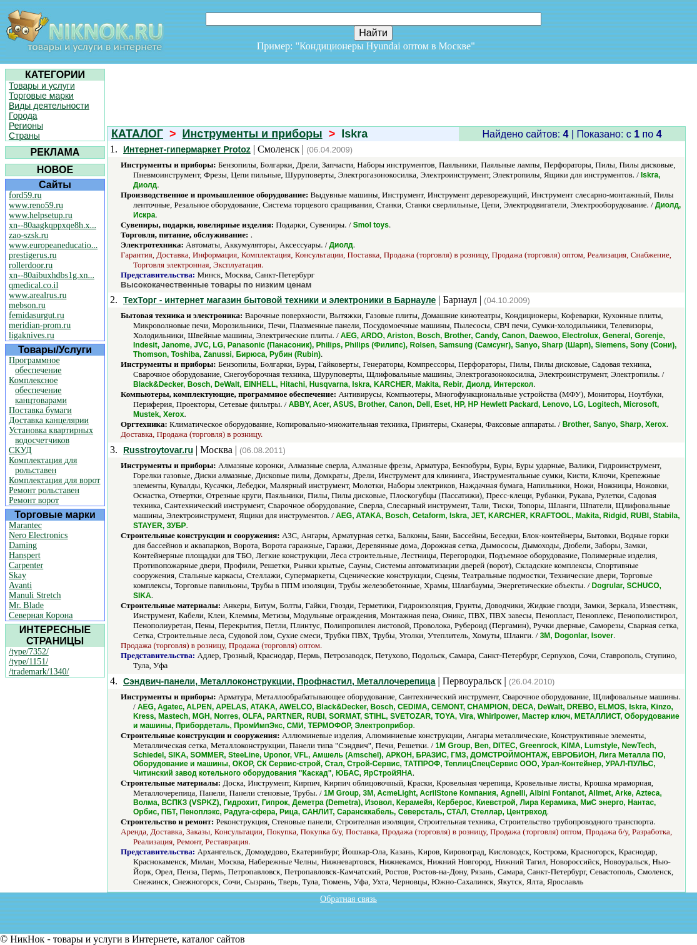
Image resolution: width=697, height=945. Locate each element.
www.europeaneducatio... (53, 245)
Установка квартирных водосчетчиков (51, 435)
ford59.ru (25, 195)
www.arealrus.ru (37, 295)
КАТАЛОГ (137, 134)
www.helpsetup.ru (41, 215)
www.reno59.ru (36, 205)
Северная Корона (41, 615)
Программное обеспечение (35, 365)
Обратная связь (348, 899)
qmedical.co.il (33, 285)
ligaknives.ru (31, 335)
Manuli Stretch (35, 595)
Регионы (26, 126)
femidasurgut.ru (36, 315)
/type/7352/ (29, 651)
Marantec (25, 525)
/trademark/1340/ (39, 671)
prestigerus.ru (33, 255)
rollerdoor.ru (31, 265)
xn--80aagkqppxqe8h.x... (52, 225)
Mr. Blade (26, 605)
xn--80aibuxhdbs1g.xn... (51, 275)
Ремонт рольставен (44, 490)
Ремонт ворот (34, 500)
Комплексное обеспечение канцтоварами (38, 390)
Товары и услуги (42, 86)
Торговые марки (41, 96)
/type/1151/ (28, 661)
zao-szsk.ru (28, 235)
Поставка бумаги (40, 410)
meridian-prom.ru (40, 325)
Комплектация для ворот (54, 480)
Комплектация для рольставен (43, 465)
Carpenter (26, 565)
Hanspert (25, 555)
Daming (23, 545)
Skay (17, 575)
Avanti (20, 585)
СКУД (20, 450)
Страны (24, 136)
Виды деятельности (49, 106)
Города (23, 116)
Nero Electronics (38, 535)
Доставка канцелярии (49, 420)
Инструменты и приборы (253, 134)
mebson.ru (27, 305)
